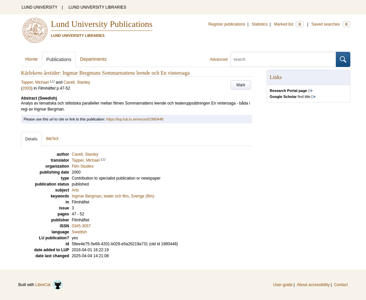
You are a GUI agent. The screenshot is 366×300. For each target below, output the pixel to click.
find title (290, 97)
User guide (283, 284)
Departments (93, 59)
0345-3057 (81, 226)
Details (31, 139)
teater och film (116, 196)
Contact (341, 284)
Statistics (260, 24)
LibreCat (49, 284)
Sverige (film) (142, 196)
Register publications (226, 24)
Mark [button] (240, 85)
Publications (58, 59)
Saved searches (330, 24)
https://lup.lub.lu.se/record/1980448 (134, 119)
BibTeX (52, 138)
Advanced (219, 59)
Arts (75, 190)
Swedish (79, 232)
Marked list (289, 24)
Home (31, 59)
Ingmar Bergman (86, 196)
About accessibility (313, 284)
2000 (26, 88)
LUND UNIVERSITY (39, 7)
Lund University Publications (101, 24)
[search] (283, 59)
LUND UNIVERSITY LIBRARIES (97, 7)
